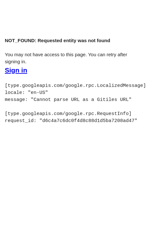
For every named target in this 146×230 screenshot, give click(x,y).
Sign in (16, 70)
